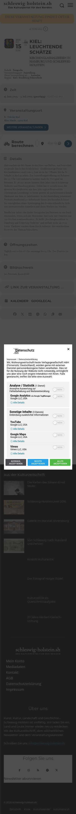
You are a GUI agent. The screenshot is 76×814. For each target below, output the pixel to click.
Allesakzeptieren (60, 462)
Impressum (11, 359)
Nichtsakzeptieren (38, 462)
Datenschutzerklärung (28, 359)
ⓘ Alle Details (17, 402)
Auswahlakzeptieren (16, 462)
